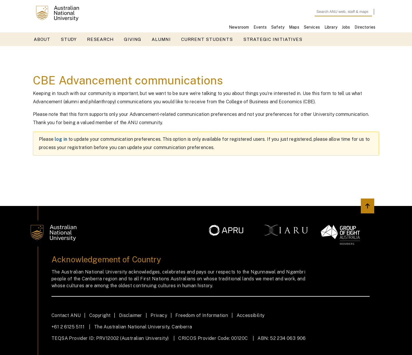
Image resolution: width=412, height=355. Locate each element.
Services (312, 27)
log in (61, 139)
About (42, 39)
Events (260, 27)
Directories (364, 27)
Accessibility (251, 315)
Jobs (346, 27)
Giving (132, 39)
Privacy (158, 315)
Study (69, 39)
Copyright (100, 315)
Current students (207, 39)
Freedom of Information (201, 315)
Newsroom (239, 27)
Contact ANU (66, 315)
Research (100, 39)
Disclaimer (130, 315)
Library (330, 27)
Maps (294, 27)
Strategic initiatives (272, 39)
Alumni (161, 39)
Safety (277, 27)
